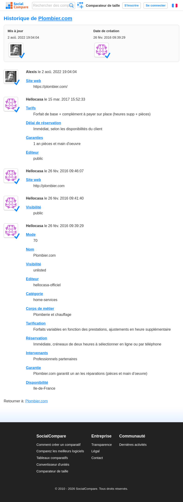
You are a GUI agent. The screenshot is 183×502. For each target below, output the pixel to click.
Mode (31, 235)
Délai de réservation (43, 123)
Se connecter (155, 5)
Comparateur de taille (103, 5)
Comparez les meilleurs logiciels (60, 451)
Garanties (34, 138)
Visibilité (33, 207)
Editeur (32, 152)
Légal (95, 451)
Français (174, 5)
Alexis (31, 72)
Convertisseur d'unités (52, 464)
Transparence (101, 445)
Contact (97, 458)
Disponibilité (37, 383)
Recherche (71, 5)
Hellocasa (34, 99)
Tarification (36, 323)
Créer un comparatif (80, 6)
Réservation (36, 338)
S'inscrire (131, 5)
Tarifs (31, 108)
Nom (30, 249)
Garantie (33, 368)
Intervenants (37, 353)
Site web (33, 81)
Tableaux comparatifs (52, 458)
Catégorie (34, 294)
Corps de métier (40, 309)
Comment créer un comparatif (58, 445)
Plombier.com (55, 18)
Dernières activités (132, 445)
